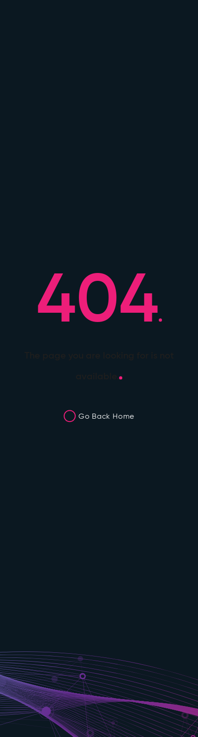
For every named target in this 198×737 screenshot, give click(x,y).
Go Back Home (106, 416)
